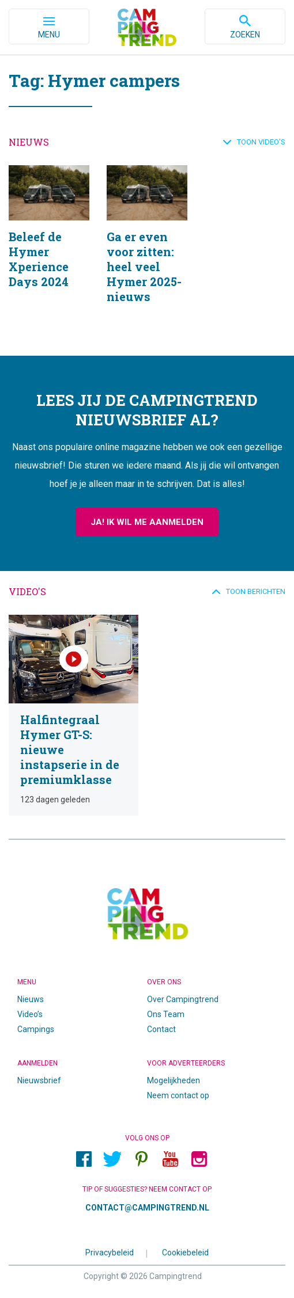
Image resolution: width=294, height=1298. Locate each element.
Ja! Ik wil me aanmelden (147, 522)
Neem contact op (178, 1095)
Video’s (30, 1014)
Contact (161, 1029)
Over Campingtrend (182, 999)
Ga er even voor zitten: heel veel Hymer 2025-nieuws (147, 249)
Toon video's (261, 142)
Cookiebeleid (185, 1252)
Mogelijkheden (173, 1080)
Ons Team (165, 1014)
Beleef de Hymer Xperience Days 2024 (49, 249)
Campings (35, 1029)
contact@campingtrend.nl (147, 1207)
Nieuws (30, 999)
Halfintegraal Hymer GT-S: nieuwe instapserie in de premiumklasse (73, 715)
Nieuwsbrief (39, 1080)
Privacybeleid (109, 1252)
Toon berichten (255, 591)
